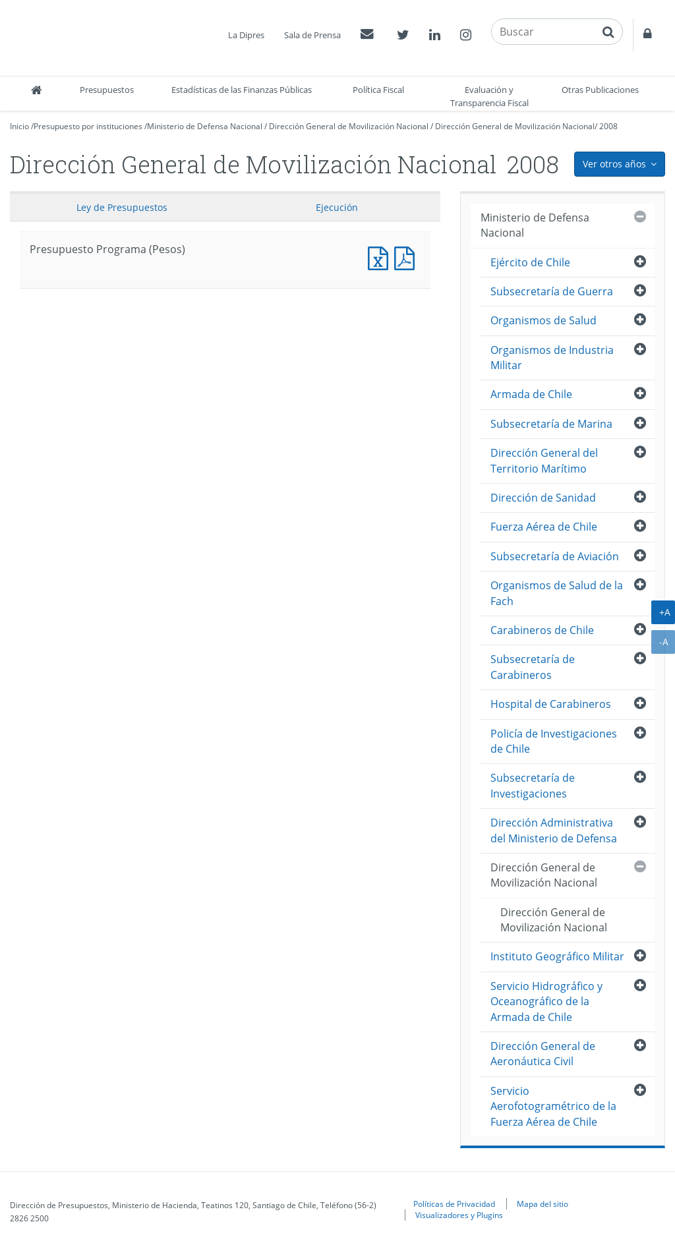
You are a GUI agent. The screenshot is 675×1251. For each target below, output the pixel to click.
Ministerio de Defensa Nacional (204, 126)
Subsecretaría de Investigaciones (532, 785)
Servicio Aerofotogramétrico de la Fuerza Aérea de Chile (553, 1106)
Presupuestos (107, 90)
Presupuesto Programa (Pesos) (381, 257)
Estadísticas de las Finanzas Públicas (241, 90)
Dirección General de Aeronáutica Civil (542, 1053)
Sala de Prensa (312, 35)
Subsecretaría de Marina (551, 424)
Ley (121, 207)
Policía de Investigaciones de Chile (553, 741)
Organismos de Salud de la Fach (556, 593)
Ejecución (337, 207)
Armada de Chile (531, 394)
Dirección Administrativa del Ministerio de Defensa (553, 830)
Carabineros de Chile (542, 630)
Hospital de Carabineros (550, 704)
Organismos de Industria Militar (552, 357)
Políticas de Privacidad (454, 1203)
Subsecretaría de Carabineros (532, 667)
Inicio (19, 126)
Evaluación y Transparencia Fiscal (489, 96)
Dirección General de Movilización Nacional (348, 126)
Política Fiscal (378, 90)
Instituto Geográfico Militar (557, 956)
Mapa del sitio (542, 1203)
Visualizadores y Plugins (459, 1214)
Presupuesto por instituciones (88, 126)
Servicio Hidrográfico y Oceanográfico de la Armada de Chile (546, 1001)
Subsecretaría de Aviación (554, 556)
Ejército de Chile (530, 262)
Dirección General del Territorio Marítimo (544, 460)
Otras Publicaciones (600, 90)
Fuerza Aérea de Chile (543, 526)
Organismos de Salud (543, 320)
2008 (608, 126)
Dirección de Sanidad (543, 497)
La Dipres (246, 35)
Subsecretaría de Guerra (551, 291)
